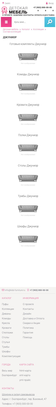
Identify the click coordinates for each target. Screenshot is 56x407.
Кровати (6, 327)
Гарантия (28, 332)
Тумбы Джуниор (28, 206)
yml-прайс (25, 380)
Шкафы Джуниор (28, 236)
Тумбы (5, 346)
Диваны (6, 313)
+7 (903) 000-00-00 (42, 7)
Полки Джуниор (28, 145)
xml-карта (24, 375)
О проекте (7, 15)
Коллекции (38, 29)
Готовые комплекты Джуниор (28, 54)
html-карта (25, 370)
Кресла (6, 323)
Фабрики (18, 15)
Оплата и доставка (44, 15)
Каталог (26, 29)
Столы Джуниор (28, 175)
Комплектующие (11, 356)
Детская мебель (11, 29)
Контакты (28, 15)
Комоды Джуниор (28, 84)
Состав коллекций (12, 31)
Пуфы (5, 304)
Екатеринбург (9, 375)
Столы (5, 337)
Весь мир (7, 370)
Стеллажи (7, 332)
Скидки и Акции (31, 323)
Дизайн (27, 313)
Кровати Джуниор (28, 115)
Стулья (6, 342)
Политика (28, 327)
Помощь (27, 337)
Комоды (6, 318)
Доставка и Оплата (33, 318)
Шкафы (6, 351)
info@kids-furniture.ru (15, 290)
